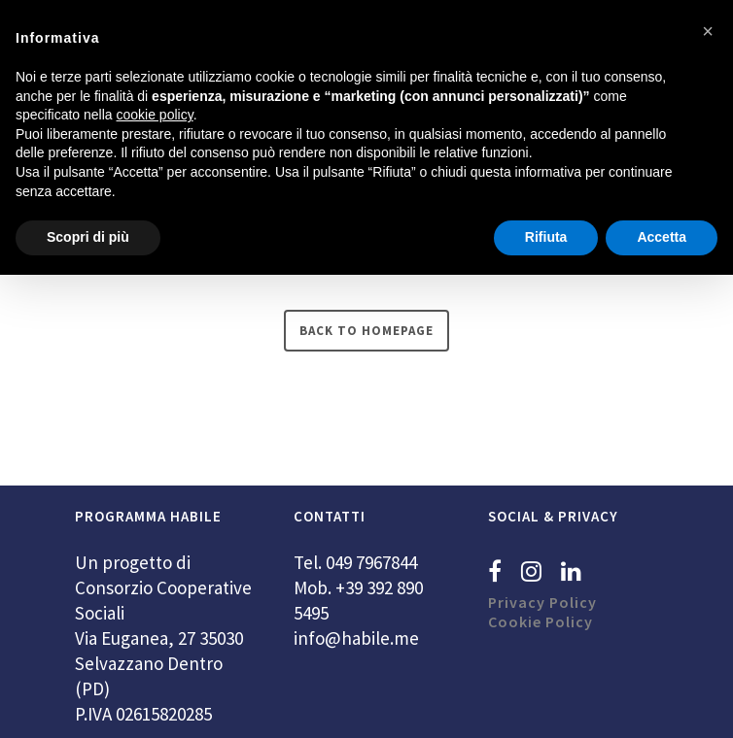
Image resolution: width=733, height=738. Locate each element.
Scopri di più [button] (88, 237)
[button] (707, 31)
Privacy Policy (542, 602)
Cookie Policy (540, 621)
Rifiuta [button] (546, 237)
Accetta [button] (661, 237)
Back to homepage (366, 330)
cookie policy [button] (155, 114)
